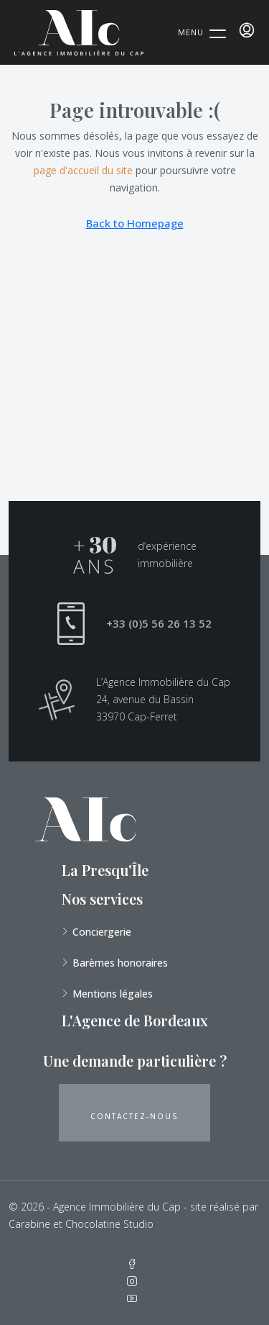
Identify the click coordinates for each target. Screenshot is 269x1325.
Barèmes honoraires (120, 962)
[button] (134, 1112)
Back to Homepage (135, 223)
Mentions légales (112, 993)
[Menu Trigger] (202, 31)
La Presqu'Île (105, 869)
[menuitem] (247, 30)
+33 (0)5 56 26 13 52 (159, 623)
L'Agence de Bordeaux (135, 1020)
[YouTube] (135, 1299)
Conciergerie (101, 932)
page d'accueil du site (83, 170)
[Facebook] (135, 1264)
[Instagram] (135, 1281)
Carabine (29, 1224)
